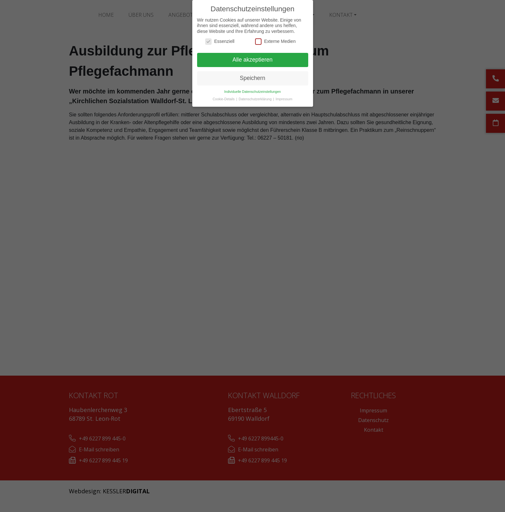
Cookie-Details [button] (224, 99)
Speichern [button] (252, 78)
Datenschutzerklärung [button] (255, 99)
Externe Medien (275, 41)
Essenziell (219, 41)
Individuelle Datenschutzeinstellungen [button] (252, 92)
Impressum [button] (284, 99)
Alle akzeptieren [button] (253, 59)
